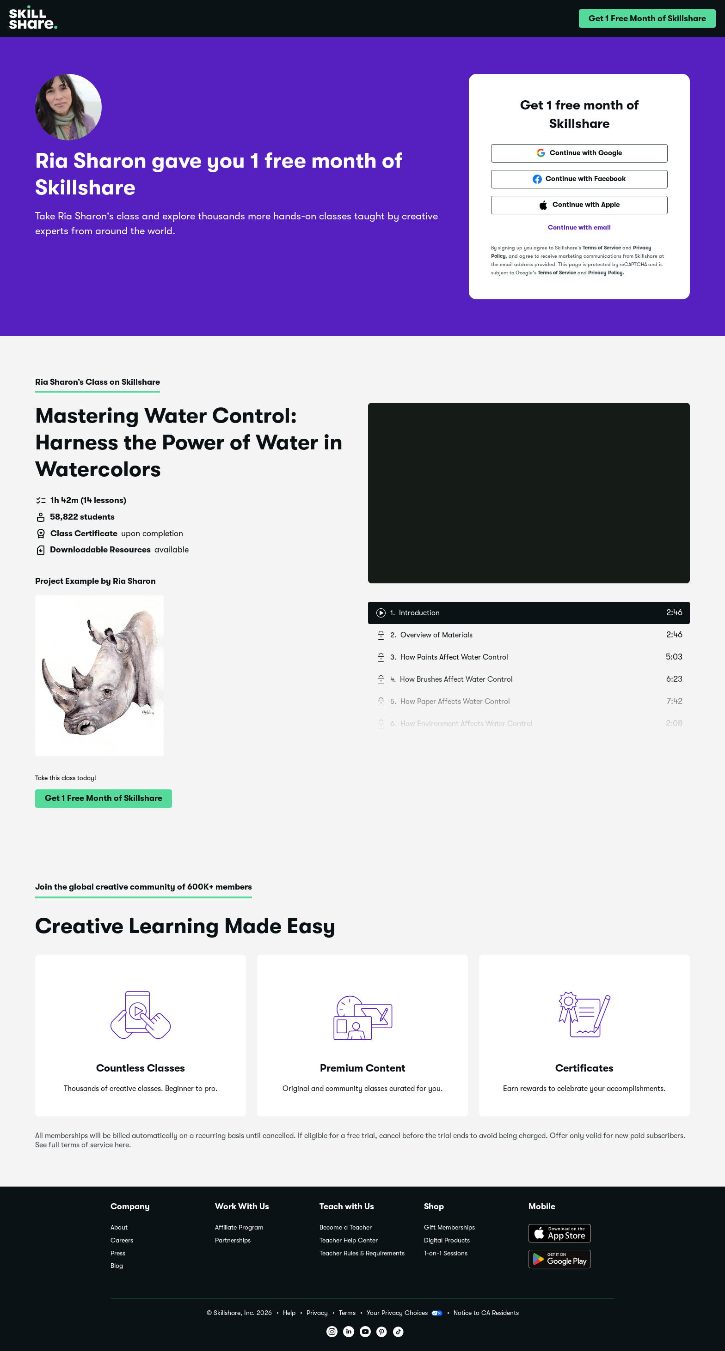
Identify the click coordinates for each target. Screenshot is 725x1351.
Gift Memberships (449, 1227)
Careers (122, 1240)
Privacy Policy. (606, 273)
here (122, 1145)
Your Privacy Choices (404, 1313)
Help (289, 1312)
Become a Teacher (345, 1227)
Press (118, 1253)
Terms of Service (602, 248)
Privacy (317, 1312)
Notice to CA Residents (486, 1312)
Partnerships (233, 1240)
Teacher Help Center (348, 1240)
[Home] (33, 18)
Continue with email (579, 227)
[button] (647, 18)
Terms (347, 1312)
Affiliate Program (239, 1227)
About (119, 1227)
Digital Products (447, 1240)
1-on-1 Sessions (445, 1253)
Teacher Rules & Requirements (362, 1253)
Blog (117, 1265)
